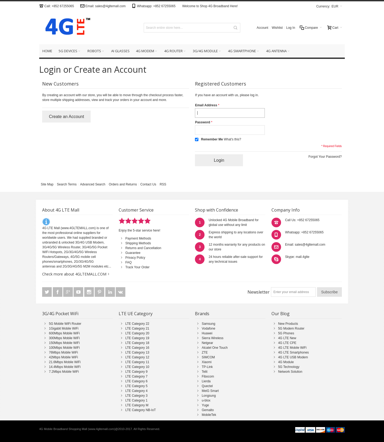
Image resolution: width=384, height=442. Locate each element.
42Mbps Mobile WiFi (63, 357)
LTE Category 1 (136, 400)
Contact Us (148, 184)
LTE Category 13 (137, 352)
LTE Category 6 (136, 381)
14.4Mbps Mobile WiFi (65, 367)
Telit (204, 372)
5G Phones (286, 333)
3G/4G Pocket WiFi (60, 314)
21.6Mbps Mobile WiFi (65, 362)
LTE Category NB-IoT (140, 410)
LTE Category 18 (137, 343)
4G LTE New (287, 338)
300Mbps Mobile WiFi (64, 338)
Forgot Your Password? (325, 157)
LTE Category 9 (136, 372)
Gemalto (208, 410)
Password (202, 122)
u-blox (206, 400)
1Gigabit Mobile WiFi (63, 328)
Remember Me (212, 139)
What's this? (232, 139)
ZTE (205, 352)
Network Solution (290, 372)
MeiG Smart (210, 391)
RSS (163, 184)
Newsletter (258, 292)
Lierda (206, 381)
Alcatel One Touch (214, 348)
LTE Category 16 (137, 348)
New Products (288, 324)
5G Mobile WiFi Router (65, 324)
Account (262, 28)
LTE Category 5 (136, 386)
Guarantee (133, 253)
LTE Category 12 (137, 357)
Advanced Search (92, 184)
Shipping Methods (138, 243)
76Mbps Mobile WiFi (63, 352)
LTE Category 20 (137, 333)
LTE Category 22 (137, 324)
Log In (290, 28)
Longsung (209, 396)
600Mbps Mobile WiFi (64, 333)
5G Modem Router (291, 328)
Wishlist (277, 28)
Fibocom (208, 376)
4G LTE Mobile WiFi (292, 348)
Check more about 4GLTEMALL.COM (74, 274)
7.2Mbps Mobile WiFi (64, 372)
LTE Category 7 (136, 376)
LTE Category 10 (137, 367)
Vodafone (208, 328)
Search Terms (67, 184)
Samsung (208, 324)
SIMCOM (208, 357)
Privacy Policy (135, 257)
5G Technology (288, 367)
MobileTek (209, 415)
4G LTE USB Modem (293, 357)
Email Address (206, 105)
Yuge (205, 405)
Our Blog (280, 314)
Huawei (207, 333)
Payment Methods (138, 238)
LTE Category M (136, 405)
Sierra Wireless (212, 338)
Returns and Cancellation (143, 248)
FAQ (128, 262)
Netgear (207, 343)
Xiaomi (206, 362)
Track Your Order (137, 267)
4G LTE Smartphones (293, 352)
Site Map (47, 184)
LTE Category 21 (137, 328)
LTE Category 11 (137, 362)
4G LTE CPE (287, 343)
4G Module (286, 362)
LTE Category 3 (136, 396)
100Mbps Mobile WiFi (64, 348)
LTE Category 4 (136, 391)
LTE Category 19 (137, 338)
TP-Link (207, 367)
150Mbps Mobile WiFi (64, 343)
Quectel (207, 386)
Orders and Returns (123, 184)
